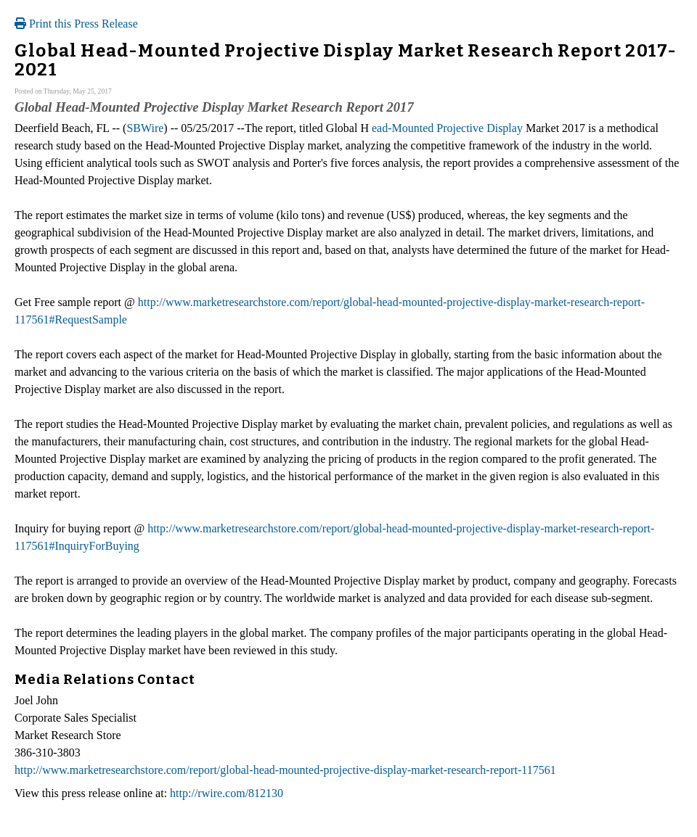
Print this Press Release (76, 23)
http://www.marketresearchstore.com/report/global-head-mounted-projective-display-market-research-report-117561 (285, 770)
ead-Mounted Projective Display (447, 128)
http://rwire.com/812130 (226, 793)
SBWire (144, 128)
